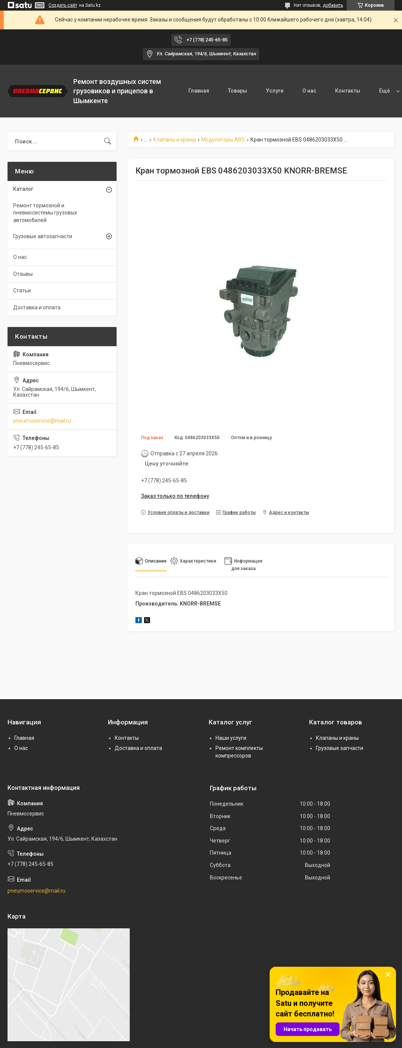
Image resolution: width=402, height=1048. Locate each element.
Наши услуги (230, 738)
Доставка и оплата (37, 307)
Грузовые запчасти (339, 748)
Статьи (22, 290)
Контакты (347, 91)
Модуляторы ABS (223, 140)
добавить (333, 5)
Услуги (275, 91)
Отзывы (23, 274)
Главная (198, 91)
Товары (237, 91)
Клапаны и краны (174, 140)
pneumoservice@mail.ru (42, 421)
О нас (309, 91)
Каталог (23, 189)
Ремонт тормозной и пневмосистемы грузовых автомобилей (45, 212)
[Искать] (108, 141)
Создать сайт (63, 5)
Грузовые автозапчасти (42, 236)
